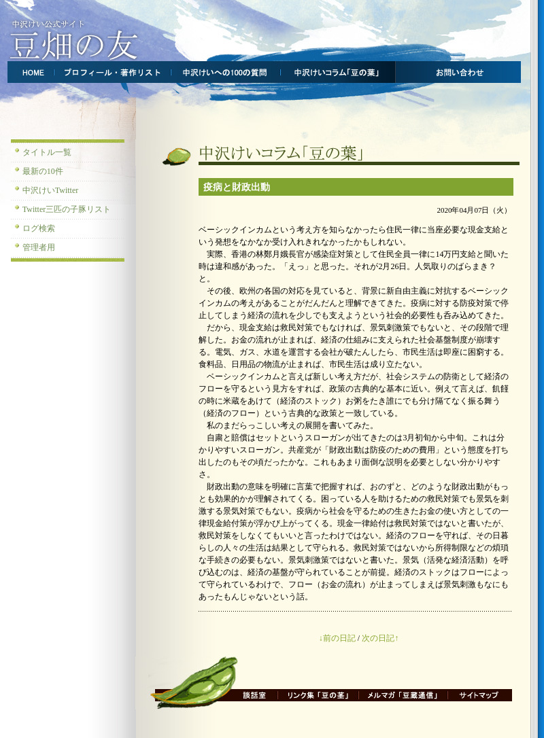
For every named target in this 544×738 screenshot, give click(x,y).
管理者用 (38, 247)
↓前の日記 (337, 638)
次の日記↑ (380, 638)
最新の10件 (42, 171)
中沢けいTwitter (50, 190)
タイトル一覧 (46, 152)
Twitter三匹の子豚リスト (66, 209)
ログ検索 (38, 228)
